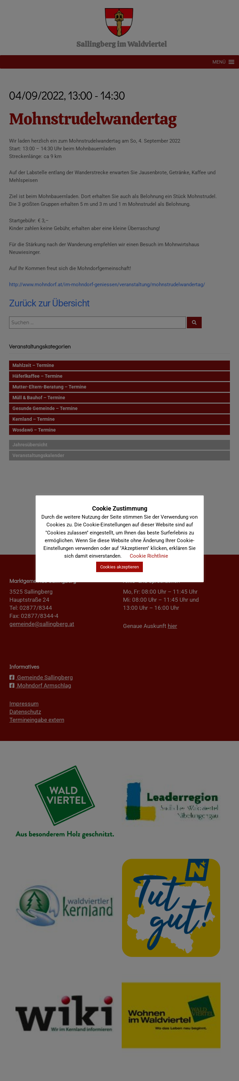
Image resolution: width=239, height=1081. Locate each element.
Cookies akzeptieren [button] (119, 566)
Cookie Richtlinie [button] (149, 556)
